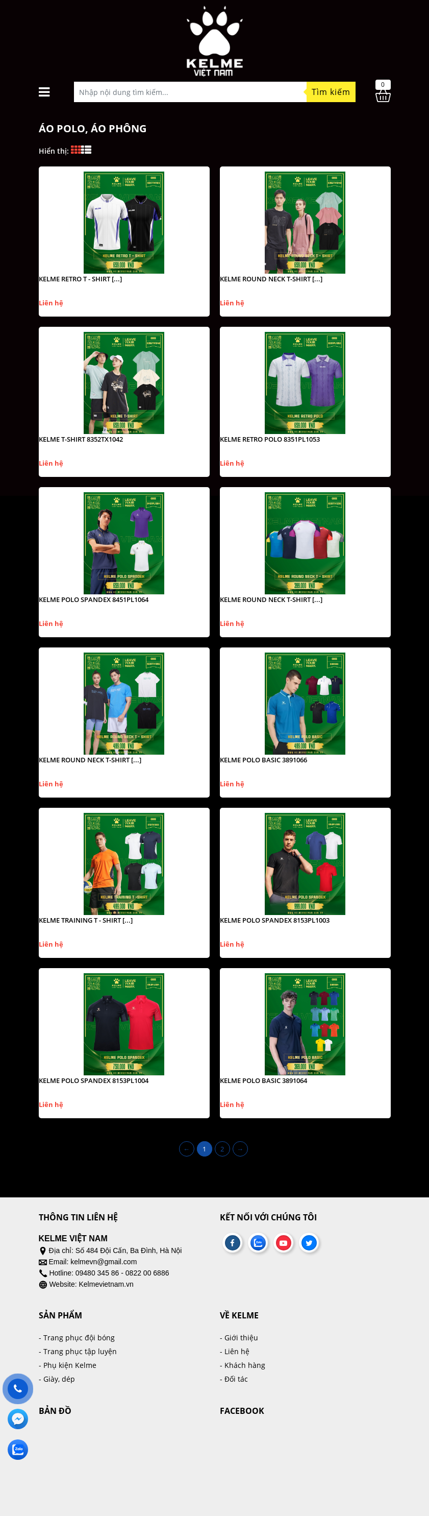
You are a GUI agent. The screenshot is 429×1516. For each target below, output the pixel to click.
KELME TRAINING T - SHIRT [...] (86, 920)
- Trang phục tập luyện (78, 1351)
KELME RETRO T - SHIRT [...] (80, 278)
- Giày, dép (57, 1379)
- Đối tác (234, 1379)
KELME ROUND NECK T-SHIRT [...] (271, 278)
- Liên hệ (234, 1351)
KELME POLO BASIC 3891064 (263, 1080)
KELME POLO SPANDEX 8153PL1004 (93, 1080)
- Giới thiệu (239, 1337)
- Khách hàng (242, 1365)
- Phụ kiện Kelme (67, 1365)
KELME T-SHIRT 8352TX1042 (81, 439)
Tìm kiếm (331, 92)
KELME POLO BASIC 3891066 (263, 759)
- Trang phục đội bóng (77, 1337)
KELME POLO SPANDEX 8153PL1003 (275, 920)
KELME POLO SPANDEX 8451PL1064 (93, 599)
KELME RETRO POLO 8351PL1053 (270, 439)
